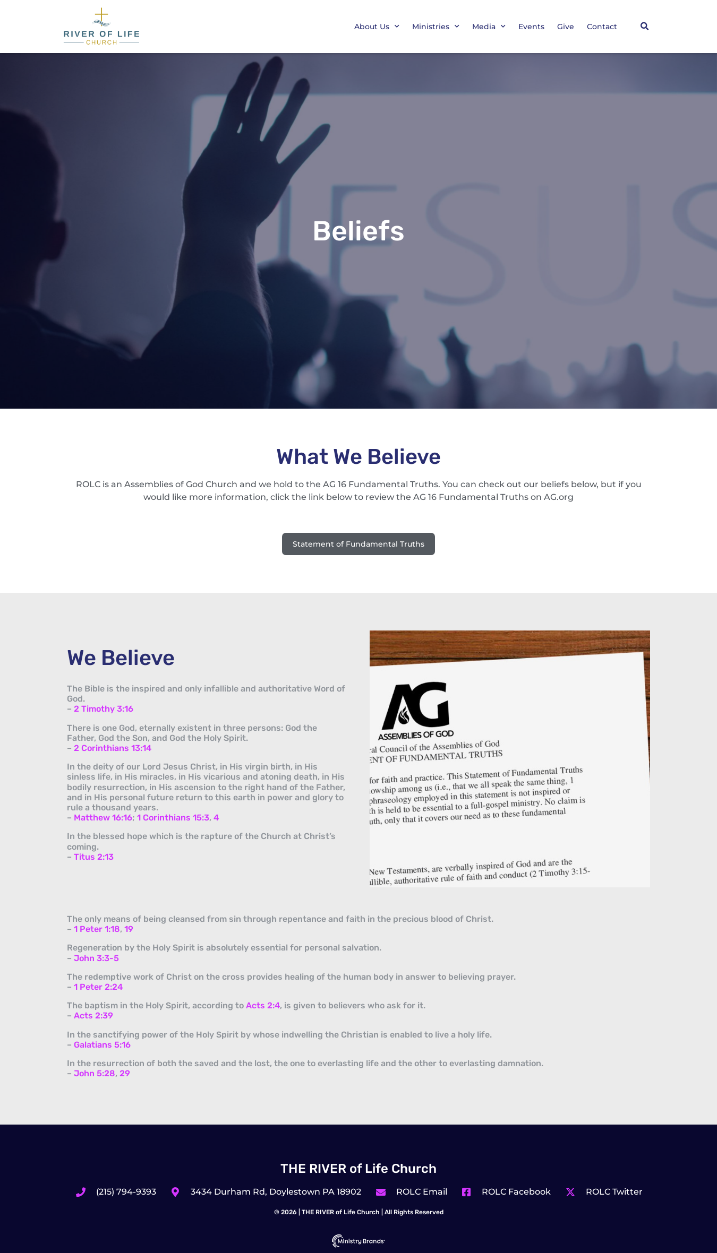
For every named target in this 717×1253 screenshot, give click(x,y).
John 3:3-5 (96, 958)
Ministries (435, 26)
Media (489, 26)
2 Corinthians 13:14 (112, 748)
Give (565, 26)
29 (125, 1073)
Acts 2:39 (93, 1015)
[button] (644, 26)
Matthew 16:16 (103, 818)
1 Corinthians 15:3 (173, 818)
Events (531, 26)
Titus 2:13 (94, 857)
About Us (376, 26)
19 (128, 929)
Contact (602, 26)
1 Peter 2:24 (98, 987)
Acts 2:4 (263, 1005)
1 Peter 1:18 (97, 929)
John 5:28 (94, 1073)
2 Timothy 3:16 (103, 709)
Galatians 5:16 (102, 1045)
